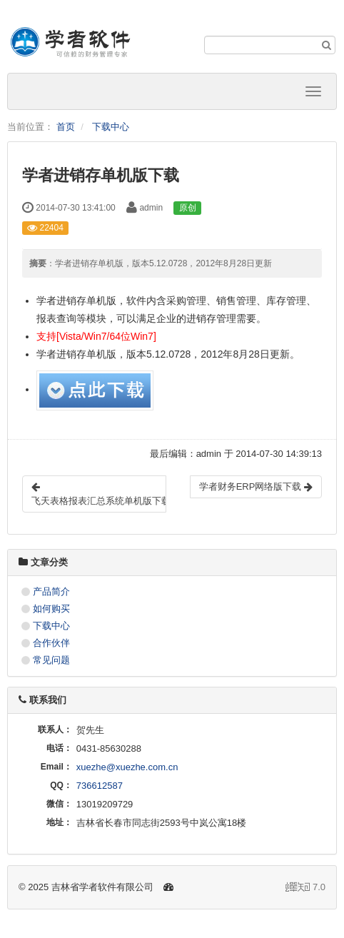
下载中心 (110, 126)
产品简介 (51, 591)
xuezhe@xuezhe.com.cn (127, 767)
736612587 (99, 785)
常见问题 (51, 660)
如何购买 (51, 608)
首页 (65, 126)
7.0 (305, 888)
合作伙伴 (51, 642)
